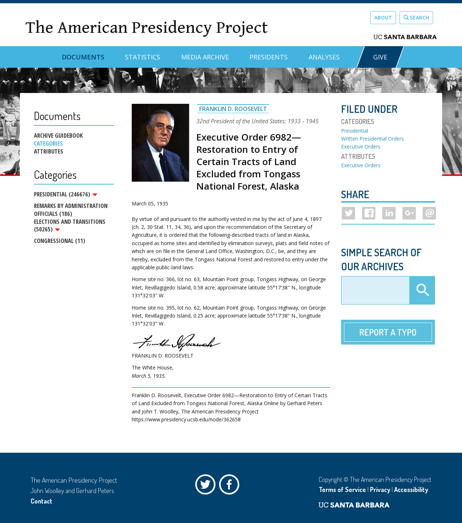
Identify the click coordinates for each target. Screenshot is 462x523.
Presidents (268, 57)
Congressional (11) (59, 241)
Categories (48, 143)
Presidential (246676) (65, 194)
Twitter (207, 486)
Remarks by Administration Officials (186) (71, 209)
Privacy (380, 489)
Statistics (142, 57)
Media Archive (205, 57)
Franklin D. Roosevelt (233, 109)
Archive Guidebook (58, 135)
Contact (41, 501)
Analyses (324, 57)
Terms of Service (342, 489)
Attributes (48, 151)
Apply (422, 290)
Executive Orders (360, 146)
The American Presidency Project (146, 27)
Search (416, 17)
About (383, 17)
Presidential (354, 130)
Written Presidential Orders (372, 138)
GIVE (380, 57)
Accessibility (411, 489)
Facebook (231, 486)
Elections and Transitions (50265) (69, 226)
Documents (83, 57)
